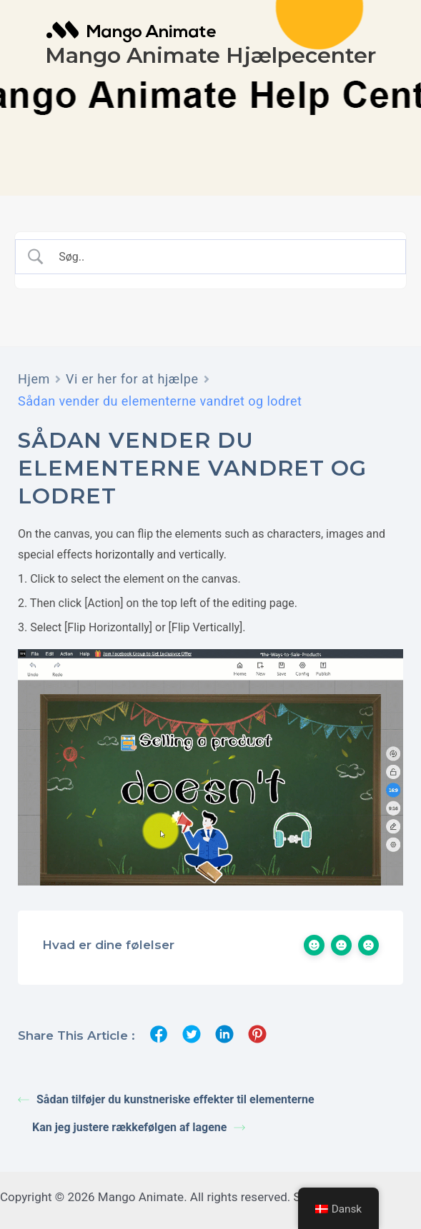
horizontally (124, 554)
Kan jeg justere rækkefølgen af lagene (138, 1127)
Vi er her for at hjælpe (132, 378)
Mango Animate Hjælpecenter (210, 55)
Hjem (34, 378)
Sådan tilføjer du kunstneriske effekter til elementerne (166, 1099)
